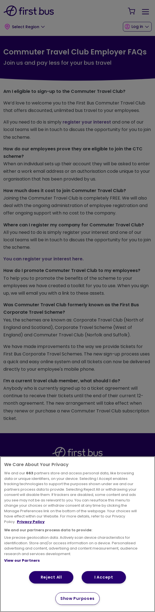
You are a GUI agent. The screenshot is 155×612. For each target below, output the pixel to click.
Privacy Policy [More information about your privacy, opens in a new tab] (31, 521)
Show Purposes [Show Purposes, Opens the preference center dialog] (77, 598)
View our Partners (22, 560)
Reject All (51, 577)
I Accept (103, 577)
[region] (77, 534)
